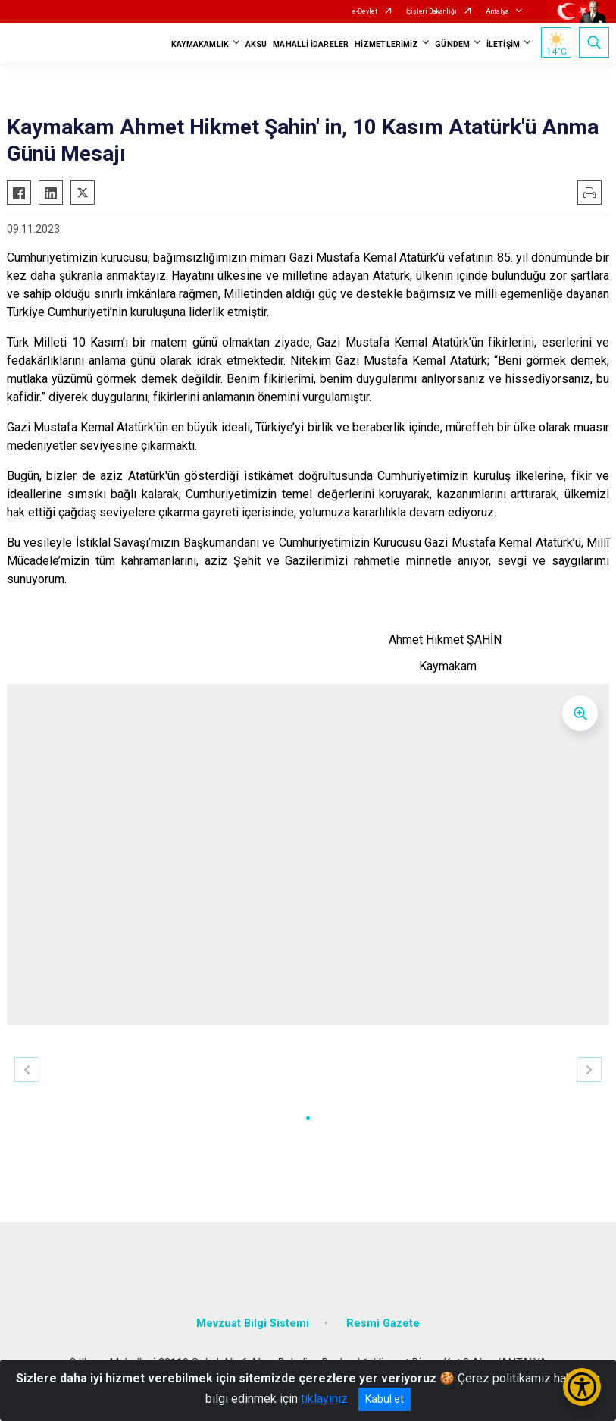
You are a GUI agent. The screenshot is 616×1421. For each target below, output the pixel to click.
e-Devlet (364, 11)
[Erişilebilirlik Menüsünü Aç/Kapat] (582, 1387)
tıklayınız (324, 1398)
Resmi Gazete (383, 1323)
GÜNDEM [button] (452, 44)
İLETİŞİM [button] (503, 44)
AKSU (256, 44)
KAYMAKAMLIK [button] (200, 44)
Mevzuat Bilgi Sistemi (252, 1323)
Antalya (497, 11)
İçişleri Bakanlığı (431, 11)
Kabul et (384, 1399)
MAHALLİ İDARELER (311, 44)
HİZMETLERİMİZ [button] (386, 44)
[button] (308, 1118)
